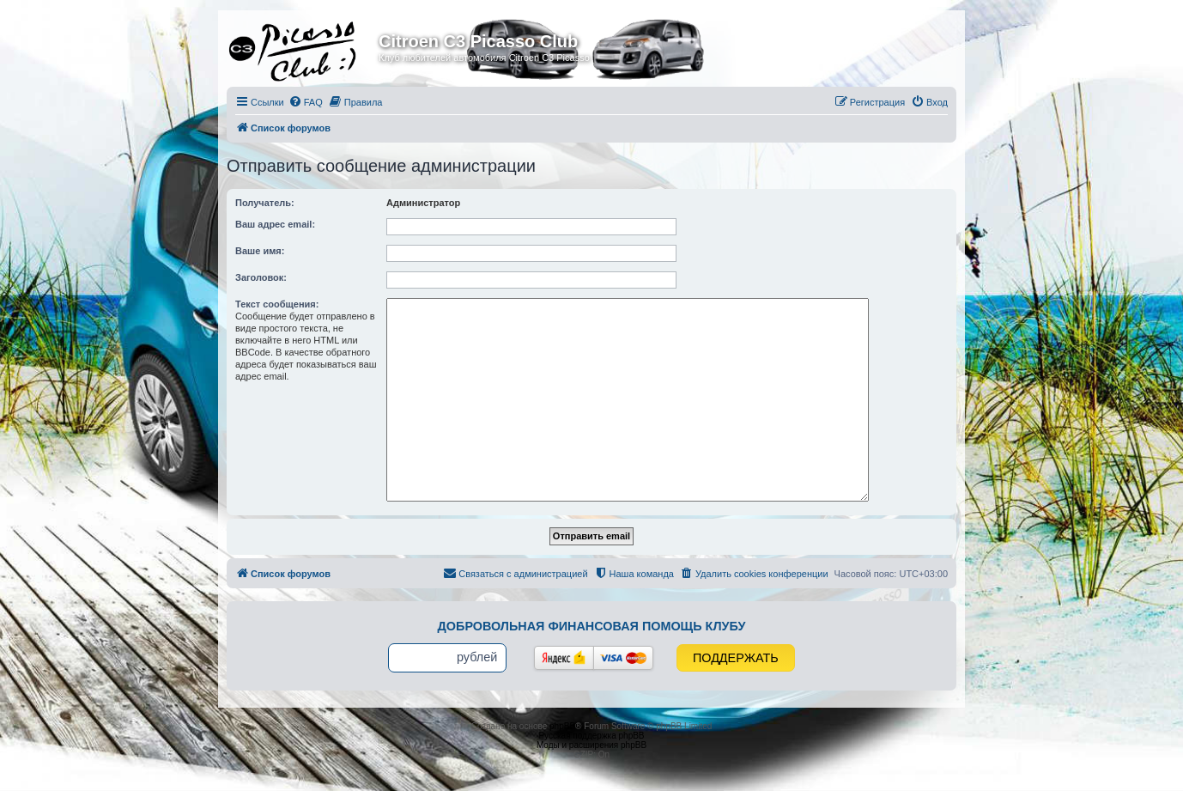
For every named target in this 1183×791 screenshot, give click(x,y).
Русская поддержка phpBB (591, 735)
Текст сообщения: (276, 304)
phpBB (562, 726)
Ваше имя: (259, 251)
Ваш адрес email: (275, 224)
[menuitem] (305, 102)
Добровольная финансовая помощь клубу (592, 626)
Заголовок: (261, 277)
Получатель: (264, 203)
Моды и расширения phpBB (591, 745)
